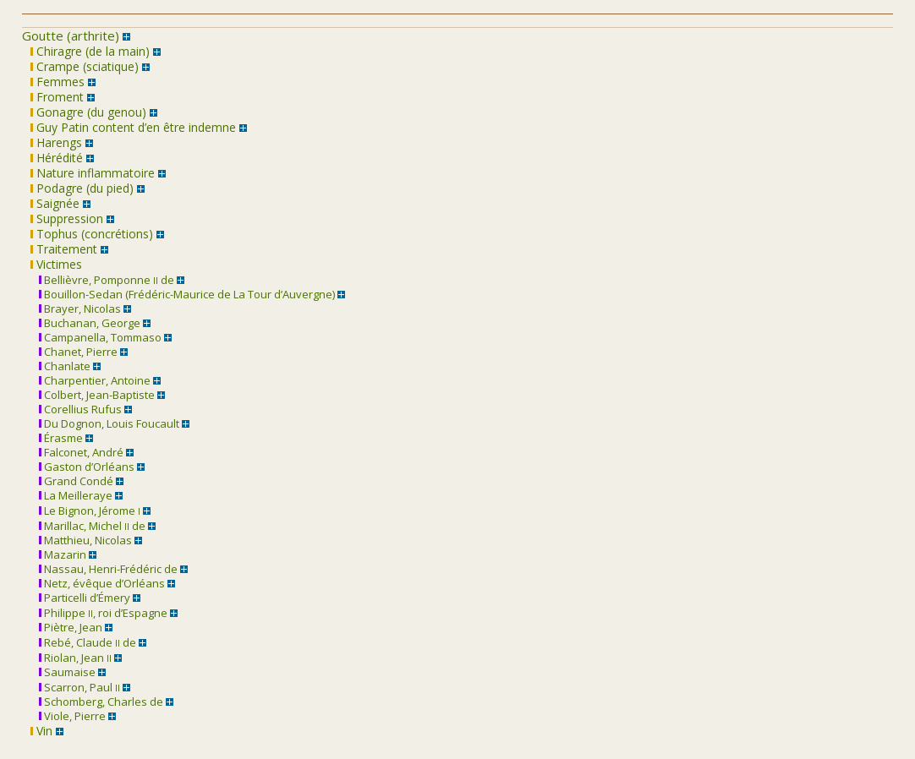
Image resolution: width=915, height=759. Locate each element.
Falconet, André (81, 452)
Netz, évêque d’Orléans (102, 583)
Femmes (57, 82)
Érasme (61, 437)
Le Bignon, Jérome (89, 510)
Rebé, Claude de (87, 642)
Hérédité (56, 158)
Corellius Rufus (80, 409)
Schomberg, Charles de (101, 701)
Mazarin (62, 554)
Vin (41, 731)
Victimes (56, 264)
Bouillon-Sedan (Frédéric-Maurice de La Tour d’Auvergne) (187, 294)
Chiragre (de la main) (90, 51)
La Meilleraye (75, 495)
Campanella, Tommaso (100, 337)
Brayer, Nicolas (80, 308)
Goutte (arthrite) (70, 35)
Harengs (56, 142)
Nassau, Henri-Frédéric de (108, 568)
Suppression (66, 218)
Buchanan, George (89, 322)
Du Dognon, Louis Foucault (109, 423)
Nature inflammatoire (92, 173)
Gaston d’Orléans (86, 466)
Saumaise (67, 672)
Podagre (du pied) (82, 188)
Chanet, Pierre (78, 351)
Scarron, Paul (79, 687)
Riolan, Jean (75, 657)
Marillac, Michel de (92, 525)
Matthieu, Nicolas (85, 540)
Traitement (63, 249)
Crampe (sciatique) (84, 66)
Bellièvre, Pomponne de (106, 279)
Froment (57, 97)
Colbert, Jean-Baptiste (97, 394)
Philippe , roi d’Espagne (103, 612)
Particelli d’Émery (84, 597)
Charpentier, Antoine (95, 380)
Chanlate (64, 366)
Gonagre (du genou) (88, 112)
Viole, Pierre (72, 716)
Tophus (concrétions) (91, 234)
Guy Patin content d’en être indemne (133, 127)
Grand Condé (76, 481)
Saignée (54, 203)
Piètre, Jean (70, 627)
